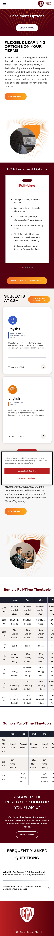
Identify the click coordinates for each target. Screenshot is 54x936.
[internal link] (27, 27)
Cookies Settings (27, 478)
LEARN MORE (15, 96)
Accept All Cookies (27, 471)
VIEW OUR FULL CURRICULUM (27, 281)
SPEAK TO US (27, 28)
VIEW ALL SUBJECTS (39, 299)
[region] (27, 468)
